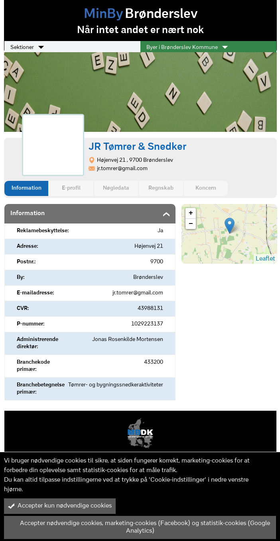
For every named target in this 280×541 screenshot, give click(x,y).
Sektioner (27, 47)
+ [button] (191, 213)
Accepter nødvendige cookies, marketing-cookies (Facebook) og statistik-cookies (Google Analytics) (139, 527)
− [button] (191, 224)
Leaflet (265, 259)
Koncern (205, 188)
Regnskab (161, 188)
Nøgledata (116, 188)
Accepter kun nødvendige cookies (60, 506)
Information (26, 188)
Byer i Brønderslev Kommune (187, 47)
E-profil (71, 188)
